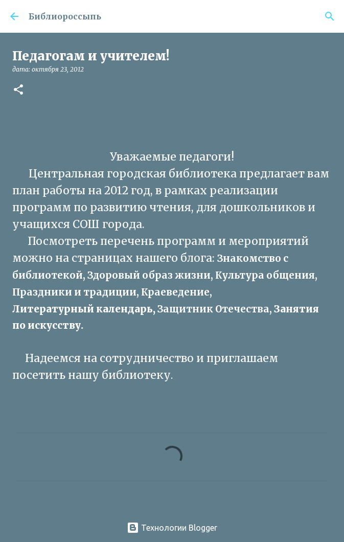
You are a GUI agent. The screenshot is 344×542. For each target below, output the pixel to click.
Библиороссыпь (65, 16)
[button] (18, 90)
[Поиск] (330, 16)
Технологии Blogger (172, 527)
